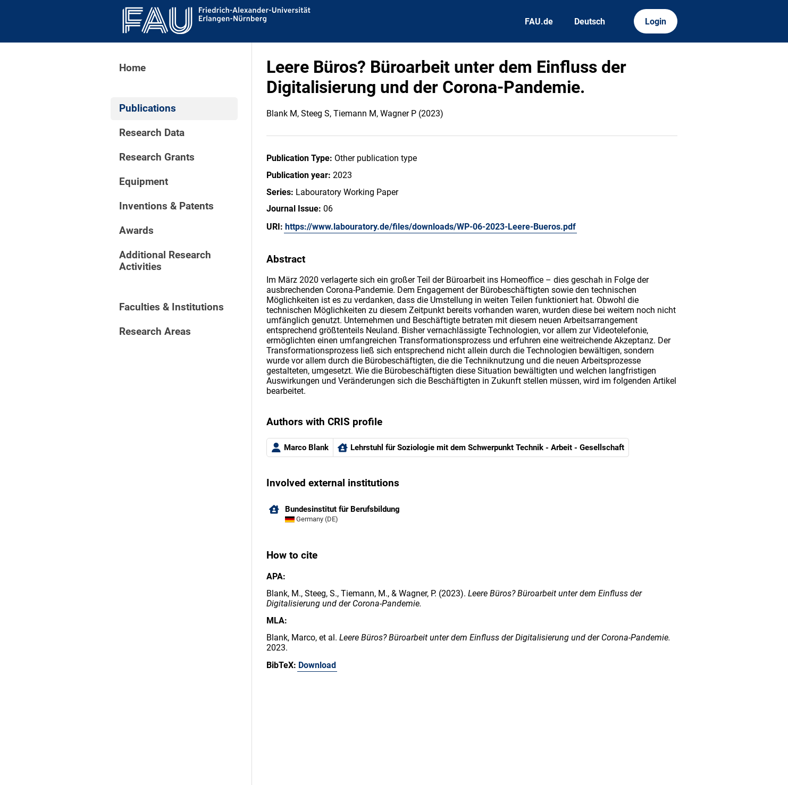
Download (317, 665)
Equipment (143, 182)
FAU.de (539, 21)
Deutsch (589, 21)
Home (132, 68)
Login (655, 21)
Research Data (152, 133)
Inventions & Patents (166, 206)
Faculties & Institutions (171, 307)
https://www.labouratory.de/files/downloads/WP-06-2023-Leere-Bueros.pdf (430, 227)
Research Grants (157, 157)
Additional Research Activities (165, 261)
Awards (136, 231)
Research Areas (155, 331)
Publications (147, 108)
